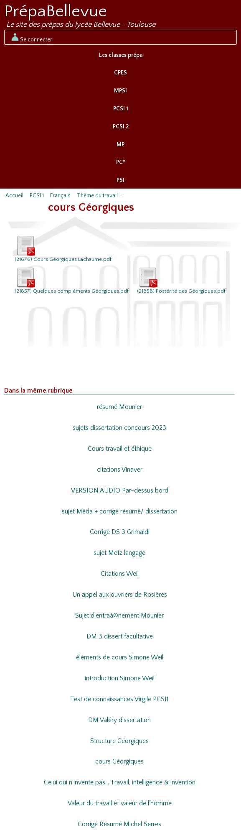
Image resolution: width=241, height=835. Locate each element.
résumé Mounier (119, 407)
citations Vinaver (119, 469)
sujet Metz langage (119, 553)
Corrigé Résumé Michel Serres (119, 824)
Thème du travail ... (100, 195)
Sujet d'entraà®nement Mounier (119, 615)
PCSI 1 (120, 108)
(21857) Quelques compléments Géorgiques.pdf (72, 280)
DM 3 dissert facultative (119, 636)
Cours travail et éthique (120, 448)
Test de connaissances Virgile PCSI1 (119, 699)
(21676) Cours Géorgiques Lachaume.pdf (63, 248)
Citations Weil (120, 573)
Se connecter (31, 37)
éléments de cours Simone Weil (119, 657)
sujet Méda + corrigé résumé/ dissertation (120, 511)
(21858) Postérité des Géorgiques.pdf (181, 280)
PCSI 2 (121, 126)
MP (120, 144)
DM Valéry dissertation (119, 720)
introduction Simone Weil (120, 678)
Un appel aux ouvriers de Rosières (119, 594)
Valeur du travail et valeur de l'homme (120, 803)
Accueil (14, 195)
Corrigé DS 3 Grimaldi (120, 532)
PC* (120, 162)
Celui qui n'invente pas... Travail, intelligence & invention (119, 782)
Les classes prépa (120, 55)
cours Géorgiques (119, 761)
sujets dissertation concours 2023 (119, 428)
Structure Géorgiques (119, 741)
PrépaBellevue (55, 11)
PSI (120, 180)
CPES (120, 72)
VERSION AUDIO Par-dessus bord (119, 490)
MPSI (120, 90)
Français (60, 195)
